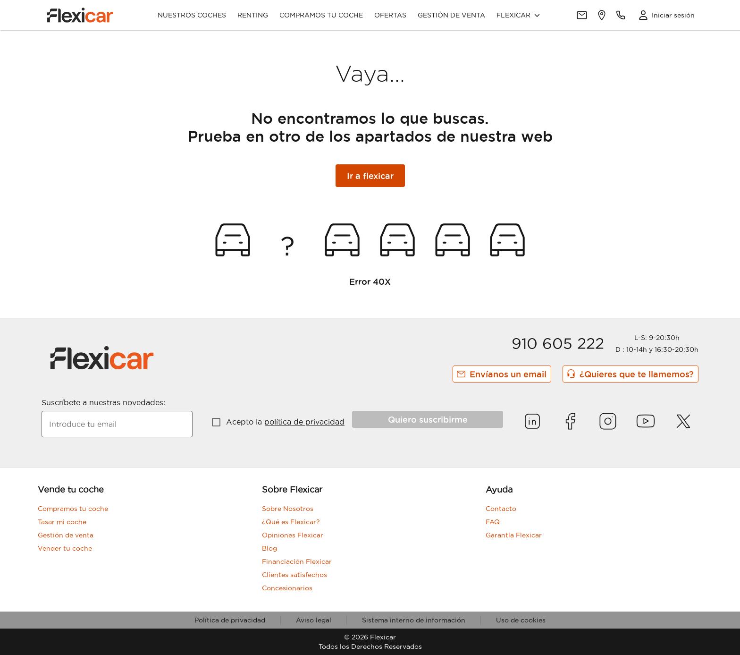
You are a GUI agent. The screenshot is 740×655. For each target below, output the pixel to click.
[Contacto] (581, 15)
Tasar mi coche (62, 522)
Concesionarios (287, 588)
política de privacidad (304, 421)
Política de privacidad (229, 620)
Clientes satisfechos (294, 574)
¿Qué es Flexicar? (291, 522)
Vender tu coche (65, 548)
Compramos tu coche (321, 15)
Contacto (501, 508)
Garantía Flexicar (514, 535)
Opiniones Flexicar (292, 535)
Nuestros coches (192, 15)
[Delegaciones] (601, 15)
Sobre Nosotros (287, 508)
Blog (269, 548)
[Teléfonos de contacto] (620, 15)
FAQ (493, 522)
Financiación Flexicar (297, 561)
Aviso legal (313, 620)
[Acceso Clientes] (663, 15)
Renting (252, 15)
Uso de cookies (521, 620)
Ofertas (390, 15)
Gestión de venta (451, 15)
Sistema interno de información (413, 620)
